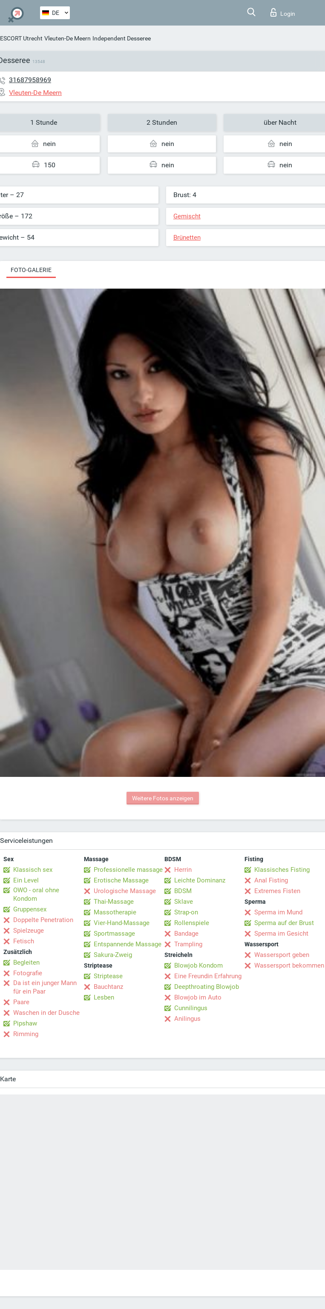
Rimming (25, 1034)
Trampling (188, 944)
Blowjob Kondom (198, 965)
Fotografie (27, 973)
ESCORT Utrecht (21, 38)
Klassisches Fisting (282, 870)
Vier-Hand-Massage (122, 923)
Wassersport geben (281, 955)
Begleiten (26, 962)
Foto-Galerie (31, 269)
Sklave (183, 901)
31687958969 (30, 80)
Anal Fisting (271, 880)
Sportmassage (114, 933)
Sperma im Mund (278, 912)
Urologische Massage (125, 891)
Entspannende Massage (127, 944)
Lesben (104, 997)
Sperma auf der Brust (284, 923)
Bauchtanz (108, 987)
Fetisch (23, 941)
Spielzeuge (28, 930)
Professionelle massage (128, 870)
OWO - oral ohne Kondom (36, 894)
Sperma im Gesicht (281, 933)
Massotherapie (115, 912)
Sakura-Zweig (113, 955)
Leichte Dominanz (199, 880)
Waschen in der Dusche (46, 1013)
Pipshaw (25, 1023)
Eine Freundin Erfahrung (208, 976)
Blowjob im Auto (197, 997)
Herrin (183, 870)
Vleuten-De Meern (67, 38)
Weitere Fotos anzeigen (162, 798)
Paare (21, 1002)
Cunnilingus (190, 1008)
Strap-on (186, 912)
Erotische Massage (121, 880)
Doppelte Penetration (43, 920)
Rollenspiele (191, 923)
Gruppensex (29, 909)
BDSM (183, 891)
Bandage (186, 933)
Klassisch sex (32, 870)
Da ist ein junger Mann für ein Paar (45, 987)
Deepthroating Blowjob (206, 987)
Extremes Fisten (277, 891)
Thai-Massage (114, 901)
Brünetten (187, 237)
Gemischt (187, 216)
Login (282, 12)
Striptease (108, 976)
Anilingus (187, 1019)
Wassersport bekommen (289, 965)
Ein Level (26, 880)
